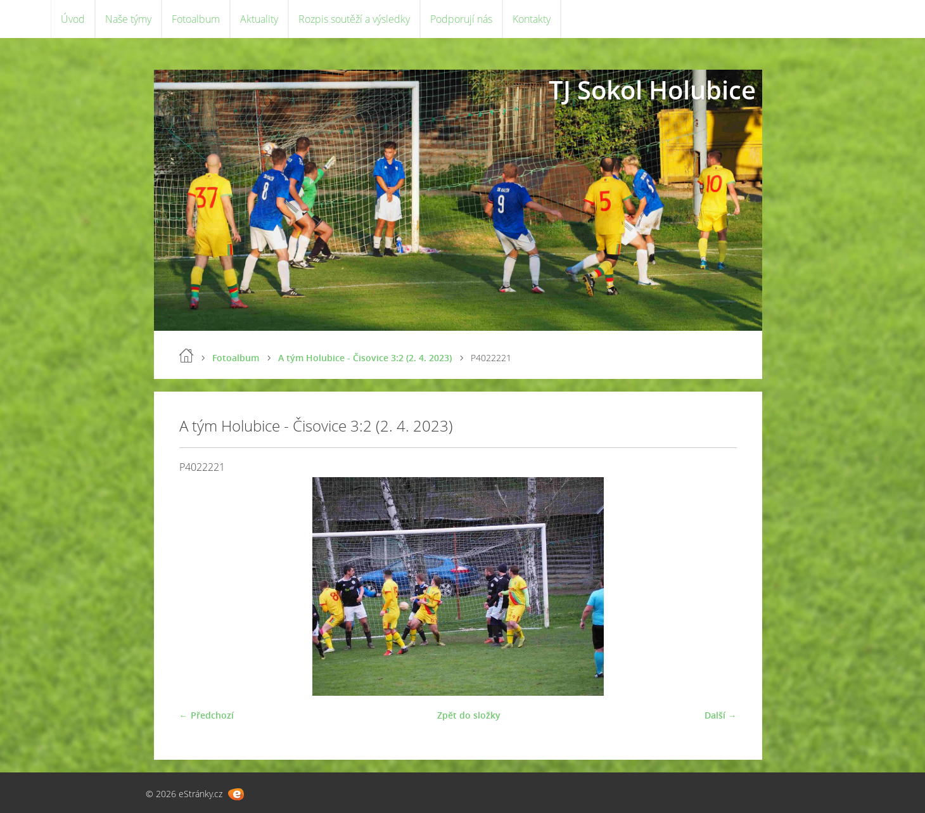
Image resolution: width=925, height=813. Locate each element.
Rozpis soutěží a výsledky (354, 19)
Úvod (73, 19)
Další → (721, 715)
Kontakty (532, 19)
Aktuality (259, 19)
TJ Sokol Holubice (652, 89)
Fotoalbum (196, 19)
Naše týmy (128, 19)
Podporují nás (461, 19)
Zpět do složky (469, 715)
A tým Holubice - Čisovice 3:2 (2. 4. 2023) (365, 358)
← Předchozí (206, 715)
